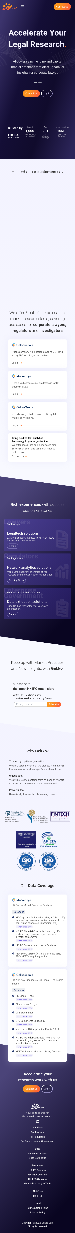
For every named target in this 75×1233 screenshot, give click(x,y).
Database (19, 912)
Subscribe (54, 704)
